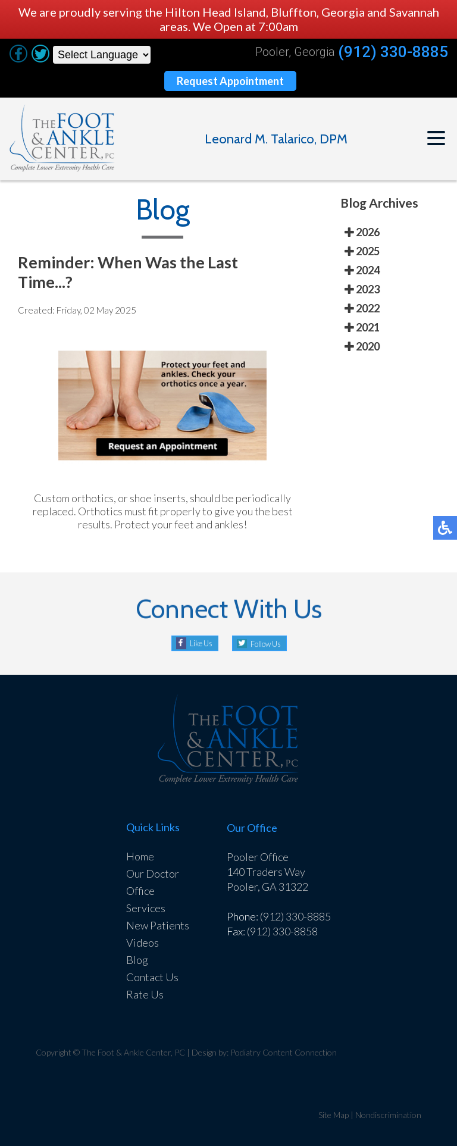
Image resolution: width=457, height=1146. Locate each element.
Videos (142, 942)
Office (140, 890)
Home (140, 856)
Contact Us (152, 977)
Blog (137, 959)
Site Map (333, 1115)
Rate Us (145, 994)
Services (145, 908)
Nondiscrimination (388, 1115)
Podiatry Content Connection (283, 1052)
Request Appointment (230, 80)
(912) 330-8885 (393, 52)
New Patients (157, 925)
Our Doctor (152, 873)
